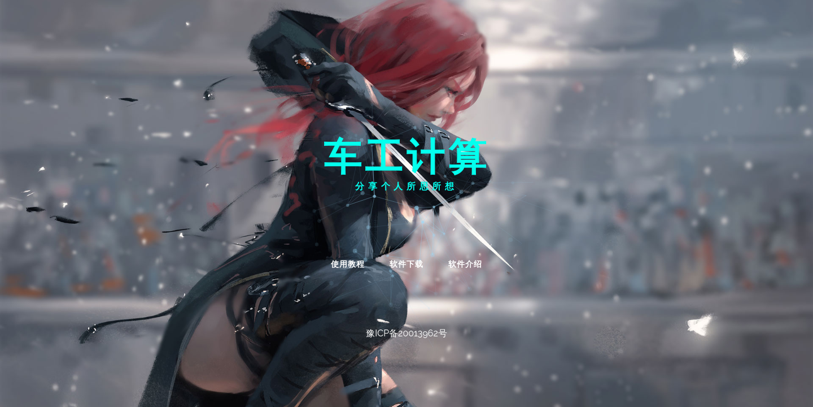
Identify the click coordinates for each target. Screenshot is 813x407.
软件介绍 (465, 264)
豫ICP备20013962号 (406, 333)
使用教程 (348, 264)
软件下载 (406, 264)
